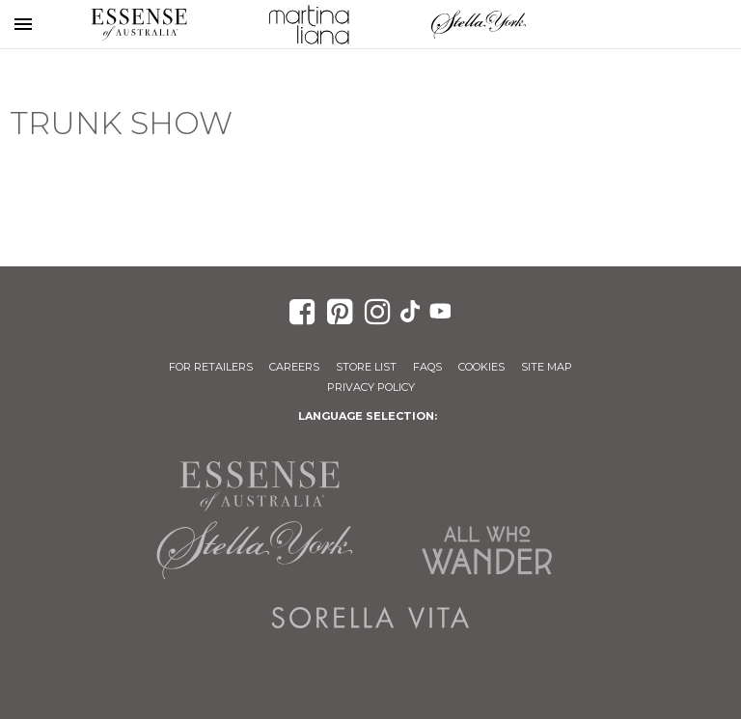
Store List (366, 366)
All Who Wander (486, 550)
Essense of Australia (139, 24)
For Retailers (211, 366)
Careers (294, 366)
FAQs (427, 366)
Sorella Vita (370, 618)
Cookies (481, 366)
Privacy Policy (371, 387)
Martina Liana (309, 24)
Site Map (546, 366)
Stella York (478, 24)
